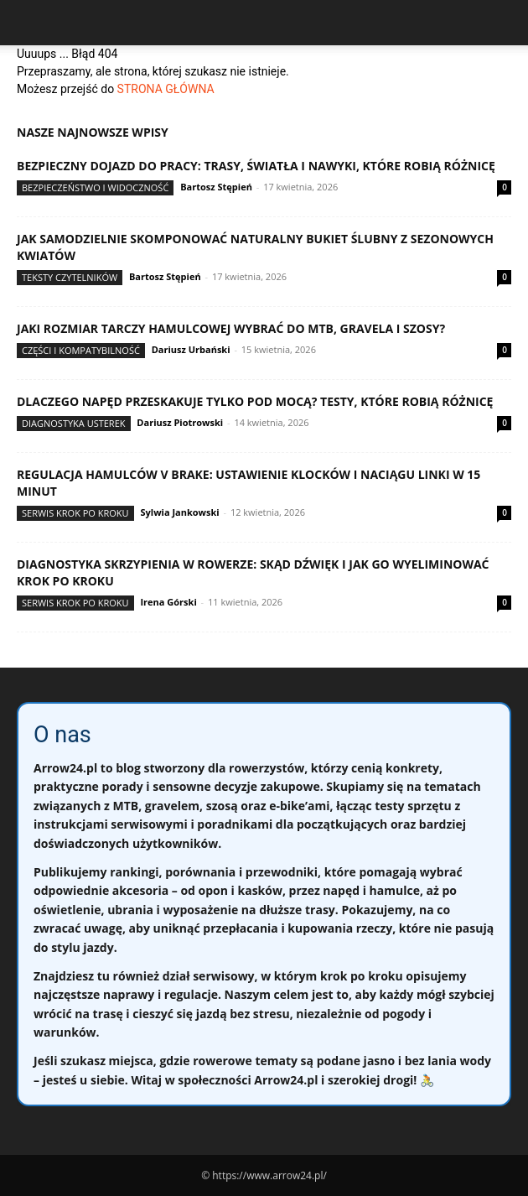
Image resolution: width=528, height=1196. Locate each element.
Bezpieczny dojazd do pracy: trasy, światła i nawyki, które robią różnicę (256, 166)
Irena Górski (168, 601)
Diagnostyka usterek (74, 423)
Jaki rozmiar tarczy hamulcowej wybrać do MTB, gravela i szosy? (231, 328)
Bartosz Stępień (216, 186)
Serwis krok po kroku (75, 513)
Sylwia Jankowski (179, 512)
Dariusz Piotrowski (180, 422)
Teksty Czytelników (69, 277)
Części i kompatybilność (81, 350)
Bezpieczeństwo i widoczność (95, 187)
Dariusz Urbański (191, 349)
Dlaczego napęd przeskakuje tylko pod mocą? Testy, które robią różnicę (255, 401)
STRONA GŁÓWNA (166, 89)
